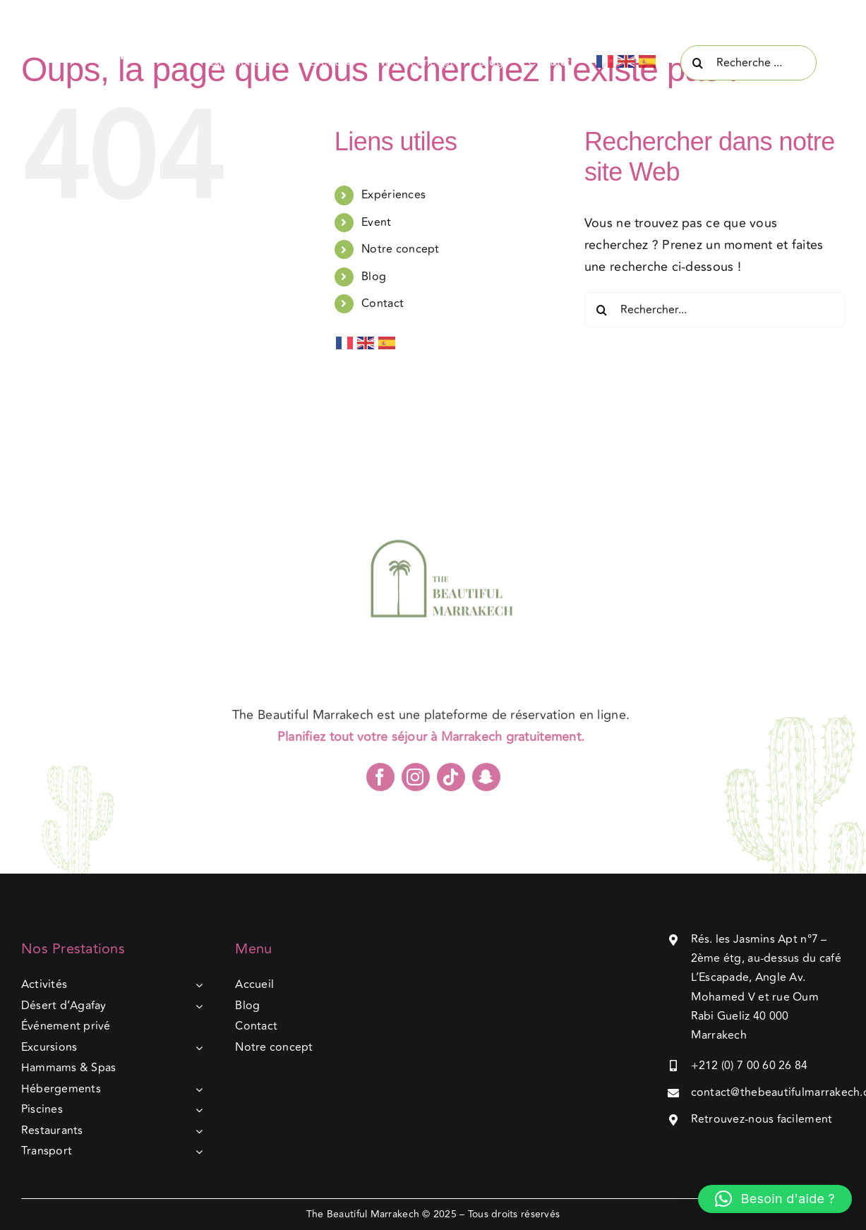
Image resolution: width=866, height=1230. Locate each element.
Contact (382, 303)
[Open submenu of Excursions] (196, 1048)
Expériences (393, 194)
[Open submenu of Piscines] (196, 1110)
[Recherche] (698, 62)
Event (376, 222)
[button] (775, 1199)
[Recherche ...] (748, 62)
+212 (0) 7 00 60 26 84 (749, 1065)
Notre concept (400, 249)
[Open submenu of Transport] (196, 1152)
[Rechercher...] (714, 309)
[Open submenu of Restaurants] (196, 1131)
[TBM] (433, 484)
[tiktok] (451, 782)
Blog (373, 276)
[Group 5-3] (117, 42)
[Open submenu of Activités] (196, 985)
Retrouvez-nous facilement (762, 1119)
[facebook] (380, 782)
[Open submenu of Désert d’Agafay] (196, 1006)
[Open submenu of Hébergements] (196, 1089)
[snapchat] (486, 782)
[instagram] (416, 782)
